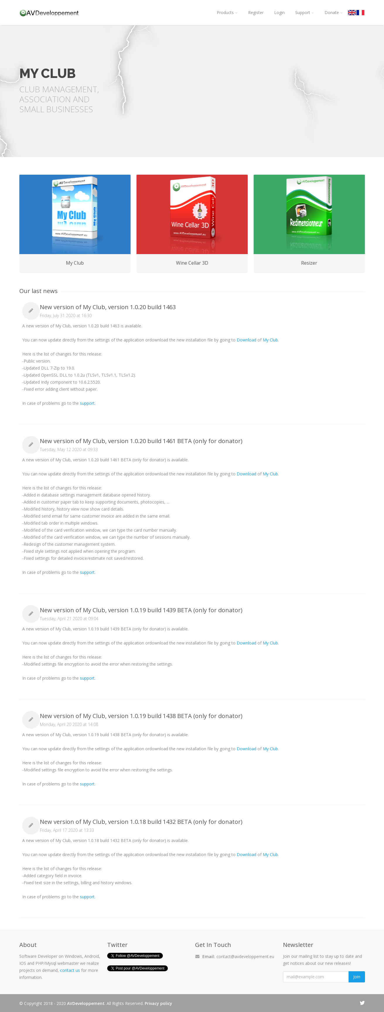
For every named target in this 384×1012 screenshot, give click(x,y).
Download (246, 340)
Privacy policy (158, 1003)
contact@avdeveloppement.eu (245, 956)
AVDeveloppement (86, 1003)
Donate (334, 12)
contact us (70, 970)
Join (356, 976)
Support (304, 12)
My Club (270, 340)
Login (279, 12)
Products (227, 12)
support (87, 403)
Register (256, 12)
